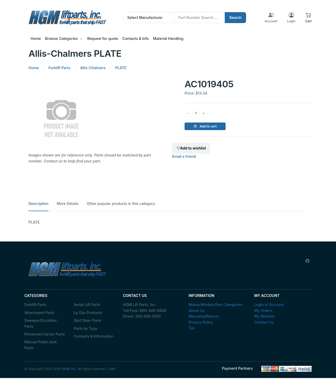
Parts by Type (85, 328)
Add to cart (205, 126)
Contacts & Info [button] (135, 38)
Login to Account (269, 304)
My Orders (263, 310)
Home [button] (36, 38)
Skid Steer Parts (87, 320)
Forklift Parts (35, 304)
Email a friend (184, 156)
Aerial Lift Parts (87, 304)
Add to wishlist (191, 148)
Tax (191, 328)
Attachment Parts (39, 312)
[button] (308, 17)
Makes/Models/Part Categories (215, 304)
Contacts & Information (94, 336)
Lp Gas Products (88, 312)
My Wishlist (264, 316)
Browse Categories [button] (61, 38)
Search (235, 17)
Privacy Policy (200, 322)
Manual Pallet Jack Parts (40, 345)
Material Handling (168, 38)
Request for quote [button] (102, 38)
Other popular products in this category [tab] (121, 203)
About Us (196, 310)
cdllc (112, 369)
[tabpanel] (168, 222)
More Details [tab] (68, 203)
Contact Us (264, 322)
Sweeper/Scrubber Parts (40, 323)
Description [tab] (38, 203)
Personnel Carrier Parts (44, 334)
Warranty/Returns (203, 316)
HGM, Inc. (69, 369)
